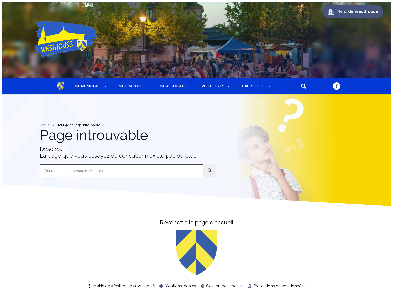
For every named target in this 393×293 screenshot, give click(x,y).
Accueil (45, 125)
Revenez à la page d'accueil (196, 222)
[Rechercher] (209, 170)
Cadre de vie (256, 86)
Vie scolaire (216, 86)
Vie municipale (90, 86)
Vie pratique (133, 86)
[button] (304, 86)
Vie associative (174, 86)
